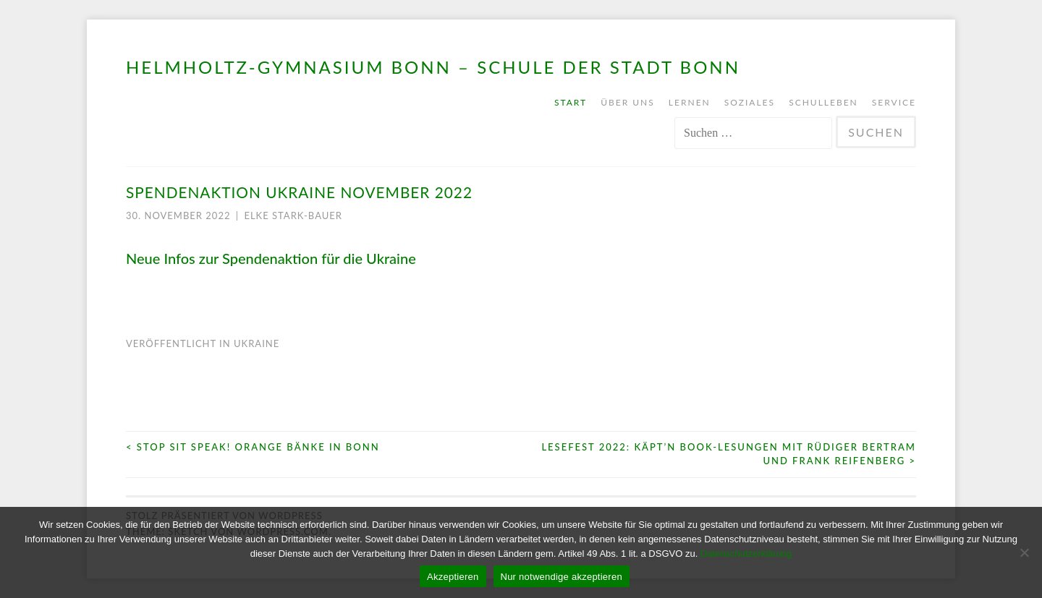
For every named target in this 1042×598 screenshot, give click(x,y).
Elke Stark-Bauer (293, 215)
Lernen (690, 102)
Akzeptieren (452, 576)
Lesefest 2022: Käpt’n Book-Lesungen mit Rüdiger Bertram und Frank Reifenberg (728, 454)
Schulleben (823, 102)
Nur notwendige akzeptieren (561, 576)
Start (570, 102)
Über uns (628, 102)
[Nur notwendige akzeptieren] (1024, 552)
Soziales (749, 102)
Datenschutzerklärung (746, 553)
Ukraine (256, 343)
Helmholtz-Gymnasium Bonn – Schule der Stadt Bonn (433, 66)
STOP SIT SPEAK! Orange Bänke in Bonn (253, 447)
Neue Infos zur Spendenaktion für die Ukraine (271, 258)
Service (894, 102)
